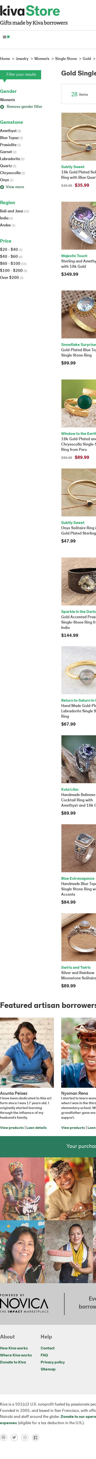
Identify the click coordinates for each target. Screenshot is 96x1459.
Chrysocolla (12, 173)
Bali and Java (14, 211)
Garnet (8, 152)
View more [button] (12, 187)
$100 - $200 (13, 271)
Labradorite (12, 159)
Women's (7, 100)
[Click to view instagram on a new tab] (26, 1437)
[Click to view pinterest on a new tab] (5, 1437)
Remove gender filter (21, 107)
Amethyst (10, 131)
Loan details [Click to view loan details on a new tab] (36, 1128)
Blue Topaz (11, 138)
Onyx (6, 180)
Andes (7, 225)
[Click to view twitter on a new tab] (16, 1437)
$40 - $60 (11, 257)
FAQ (44, 1355)
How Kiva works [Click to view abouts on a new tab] (14, 1348)
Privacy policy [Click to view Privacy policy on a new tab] (53, 1362)
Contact (48, 1348)
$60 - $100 (13, 264)
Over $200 (11, 278)
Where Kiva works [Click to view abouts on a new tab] (16, 1355)
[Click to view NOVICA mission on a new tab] (24, 1304)
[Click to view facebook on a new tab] (37, 1437)
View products (12, 1128)
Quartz (8, 166)
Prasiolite (10, 145)
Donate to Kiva (13, 1362)
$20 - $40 (11, 250)
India (6, 218)
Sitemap (48, 1369)
